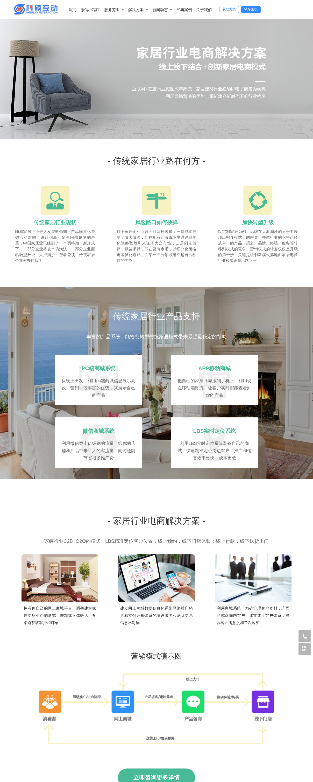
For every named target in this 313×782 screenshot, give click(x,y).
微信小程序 (90, 10)
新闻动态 (160, 10)
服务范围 (112, 10)
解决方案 (136, 10)
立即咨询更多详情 (156, 757)
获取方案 (229, 9)
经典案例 (184, 10)
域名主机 (251, 9)
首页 (72, 10)
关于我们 (204, 10)
